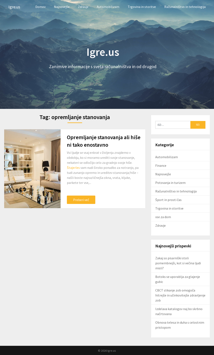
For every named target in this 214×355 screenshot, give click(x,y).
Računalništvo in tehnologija (185, 7)
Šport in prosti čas (168, 200)
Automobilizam (108, 7)
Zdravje (83, 7)
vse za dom (163, 217)
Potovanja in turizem (170, 183)
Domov (40, 7)
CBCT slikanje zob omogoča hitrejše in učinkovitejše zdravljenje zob (180, 295)
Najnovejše (62, 7)
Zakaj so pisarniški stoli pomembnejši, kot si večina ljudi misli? (178, 263)
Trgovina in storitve (142, 7)
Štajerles (73, 167)
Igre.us (14, 6)
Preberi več (81, 200)
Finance (160, 165)
